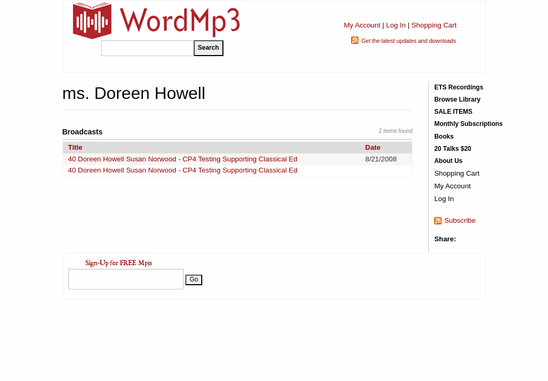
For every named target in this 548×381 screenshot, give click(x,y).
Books (444, 136)
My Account (362, 25)
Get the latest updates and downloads (408, 41)
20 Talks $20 (452, 148)
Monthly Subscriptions (468, 124)
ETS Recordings (458, 87)
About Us (448, 161)
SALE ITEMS (453, 111)
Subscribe (459, 220)
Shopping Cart (433, 25)
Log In (396, 25)
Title (75, 147)
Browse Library (457, 99)
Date (373, 147)
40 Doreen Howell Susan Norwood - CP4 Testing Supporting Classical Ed (183, 159)
